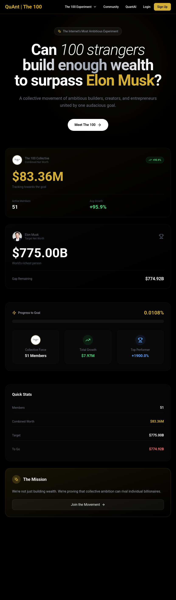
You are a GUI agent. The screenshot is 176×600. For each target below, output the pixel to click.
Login (147, 7)
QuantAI (130, 7)
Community (111, 7)
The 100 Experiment (81, 7)
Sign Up (162, 7)
